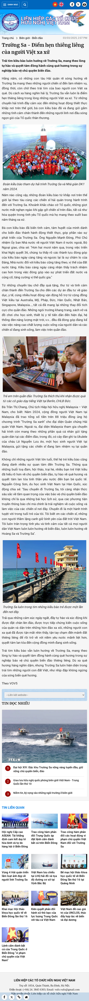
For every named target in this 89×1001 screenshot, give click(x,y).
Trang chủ (8, 38)
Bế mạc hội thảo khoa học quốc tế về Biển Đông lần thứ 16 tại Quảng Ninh (74, 878)
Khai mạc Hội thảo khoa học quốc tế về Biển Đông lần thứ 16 (15, 912)
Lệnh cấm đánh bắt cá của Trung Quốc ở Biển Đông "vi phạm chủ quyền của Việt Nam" (14, 953)
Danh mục (10, 4)
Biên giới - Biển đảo (31, 38)
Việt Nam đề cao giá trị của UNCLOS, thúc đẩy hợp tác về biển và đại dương (73, 914)
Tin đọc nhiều (16, 703)
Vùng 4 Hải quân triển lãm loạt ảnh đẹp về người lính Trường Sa (15, 876)
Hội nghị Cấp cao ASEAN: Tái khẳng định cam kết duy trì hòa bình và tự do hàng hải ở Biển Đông (15, 839)
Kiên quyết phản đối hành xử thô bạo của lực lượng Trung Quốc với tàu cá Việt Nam (44, 914)
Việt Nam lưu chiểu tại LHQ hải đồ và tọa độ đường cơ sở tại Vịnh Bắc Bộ (44, 878)
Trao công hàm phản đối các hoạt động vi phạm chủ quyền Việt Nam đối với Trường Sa (73, 839)
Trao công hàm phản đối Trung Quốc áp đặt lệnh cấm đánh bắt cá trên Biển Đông (44, 837)
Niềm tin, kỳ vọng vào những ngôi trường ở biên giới (42, 792)
